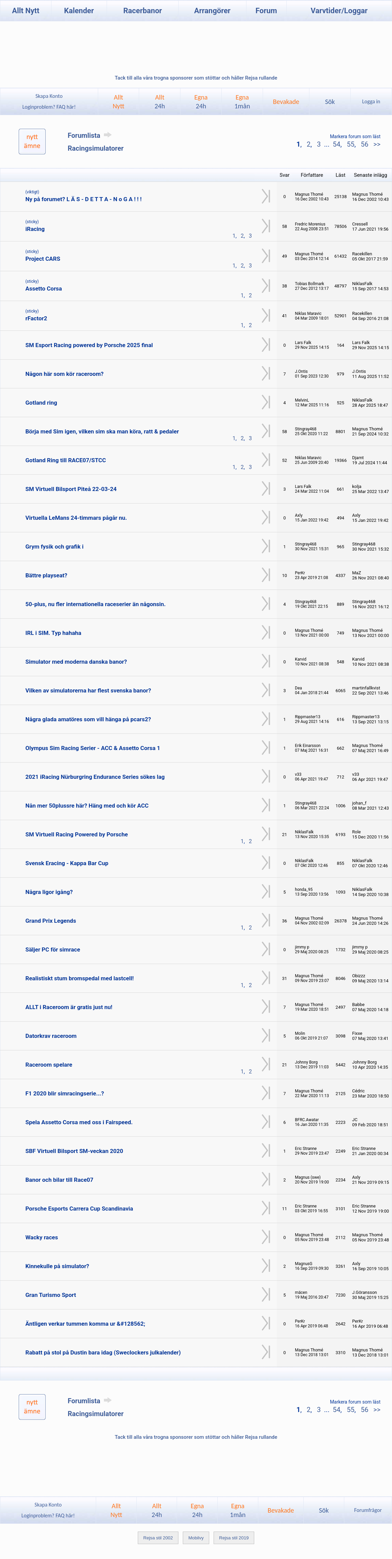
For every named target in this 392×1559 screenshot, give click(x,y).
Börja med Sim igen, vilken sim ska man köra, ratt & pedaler (102, 431)
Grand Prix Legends (50, 920)
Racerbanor (142, 10)
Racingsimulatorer (96, 148)
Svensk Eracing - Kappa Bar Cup (66, 863)
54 (336, 144)
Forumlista (91, 135)
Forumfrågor (368, 1510)
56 (364, 144)
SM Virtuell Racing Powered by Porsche (76, 834)
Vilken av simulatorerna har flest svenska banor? (88, 690)
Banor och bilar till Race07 (59, 1179)
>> (376, 144)
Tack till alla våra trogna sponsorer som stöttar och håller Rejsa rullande (196, 78)
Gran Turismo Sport (50, 1294)
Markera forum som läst (355, 136)
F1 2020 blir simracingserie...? (64, 1093)
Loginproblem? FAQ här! (49, 107)
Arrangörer (212, 10)
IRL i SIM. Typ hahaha (53, 632)
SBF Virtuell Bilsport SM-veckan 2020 (74, 1151)
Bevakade (286, 102)
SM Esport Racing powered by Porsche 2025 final (89, 345)
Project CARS (42, 258)
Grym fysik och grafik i (54, 546)
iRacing (35, 229)
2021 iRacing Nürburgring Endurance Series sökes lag (95, 776)
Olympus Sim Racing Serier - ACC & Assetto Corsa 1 (92, 748)
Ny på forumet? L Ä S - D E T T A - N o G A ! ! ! (83, 199)
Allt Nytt (25, 10)
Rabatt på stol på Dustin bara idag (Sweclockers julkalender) (103, 1352)
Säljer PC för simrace (52, 949)
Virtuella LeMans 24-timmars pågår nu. (76, 517)
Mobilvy (195, 1537)
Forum (266, 10)
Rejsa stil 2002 (158, 1537)
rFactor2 (36, 318)
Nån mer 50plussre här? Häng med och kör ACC (87, 805)
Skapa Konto (49, 96)
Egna (201, 101)
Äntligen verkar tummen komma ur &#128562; (85, 1323)
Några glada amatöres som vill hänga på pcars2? (88, 719)
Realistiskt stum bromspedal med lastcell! (79, 978)
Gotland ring (41, 402)
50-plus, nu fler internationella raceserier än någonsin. (95, 604)
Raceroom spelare (48, 1064)
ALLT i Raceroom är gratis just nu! (68, 1007)
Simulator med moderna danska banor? (76, 661)
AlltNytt (119, 101)
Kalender (79, 10)
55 (350, 144)
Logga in (371, 101)
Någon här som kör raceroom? (64, 373)
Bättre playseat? (46, 575)
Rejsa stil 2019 (233, 1537)
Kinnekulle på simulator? (57, 1266)
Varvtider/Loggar (339, 10)
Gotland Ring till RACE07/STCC (65, 460)
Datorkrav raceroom (51, 1035)
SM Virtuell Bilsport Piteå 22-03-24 (71, 489)
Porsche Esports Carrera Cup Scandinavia (79, 1208)
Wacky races (41, 1237)
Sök (330, 102)
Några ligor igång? (49, 892)
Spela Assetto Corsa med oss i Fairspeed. (79, 1122)
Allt (159, 101)
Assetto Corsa (43, 288)
